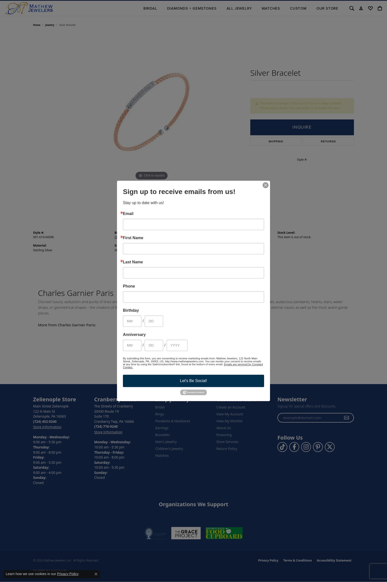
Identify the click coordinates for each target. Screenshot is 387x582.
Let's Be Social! (193, 381)
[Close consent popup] (96, 574)
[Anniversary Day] (154, 345)
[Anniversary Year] (177, 345)
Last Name (133, 262)
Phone (129, 286)
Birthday (131, 310)
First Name (133, 238)
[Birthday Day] (154, 321)
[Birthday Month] (132, 321)
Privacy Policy (67, 574)
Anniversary (134, 335)
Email (128, 214)
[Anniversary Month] (132, 345)
